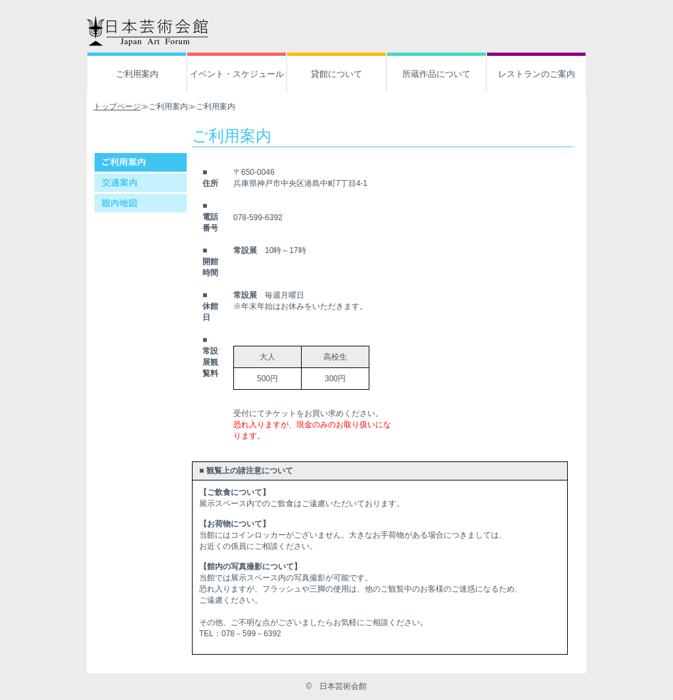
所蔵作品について (436, 74)
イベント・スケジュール (237, 74)
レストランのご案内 (536, 74)
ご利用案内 (137, 74)
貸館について (336, 74)
